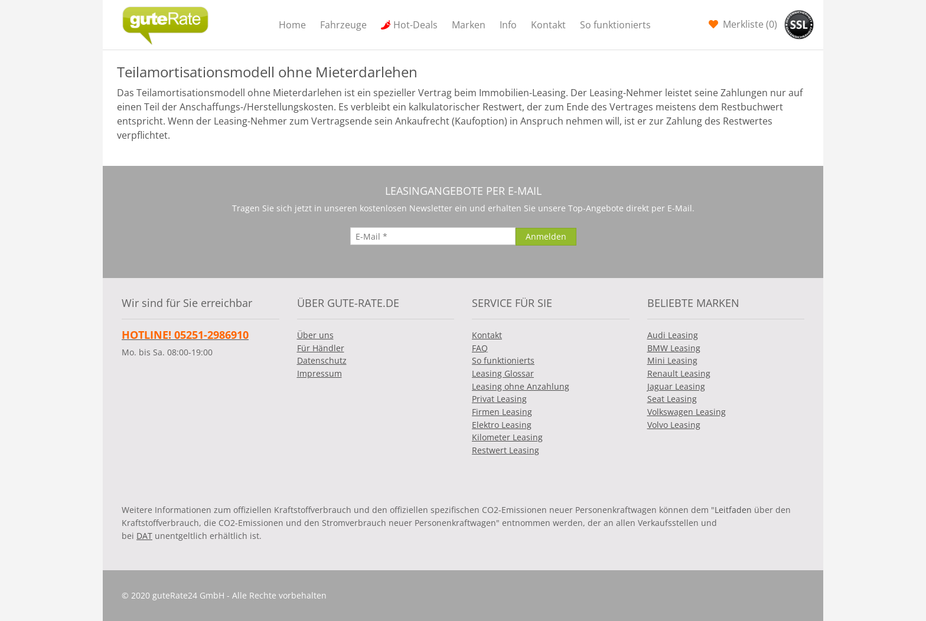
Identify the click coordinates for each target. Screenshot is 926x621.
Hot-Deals (415, 24)
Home (292, 24)
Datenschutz (322, 360)
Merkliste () (748, 24)
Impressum (319, 373)
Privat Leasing (499, 398)
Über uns (315, 335)
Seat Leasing (672, 398)
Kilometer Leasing (507, 437)
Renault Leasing (678, 373)
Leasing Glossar (503, 373)
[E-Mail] (433, 236)
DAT (144, 535)
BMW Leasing (673, 348)
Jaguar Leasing (676, 386)
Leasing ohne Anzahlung (520, 386)
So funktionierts (615, 24)
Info (508, 24)
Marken (468, 24)
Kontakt (548, 24)
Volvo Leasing (673, 424)
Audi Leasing (672, 335)
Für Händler (320, 348)
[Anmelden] (546, 237)
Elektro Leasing (502, 424)
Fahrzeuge (343, 24)
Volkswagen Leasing (686, 411)
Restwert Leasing (505, 450)
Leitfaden (733, 509)
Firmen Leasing (502, 411)
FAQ (480, 348)
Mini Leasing (672, 360)
